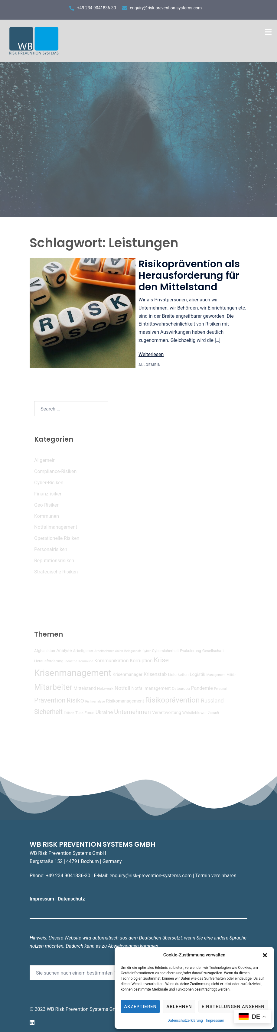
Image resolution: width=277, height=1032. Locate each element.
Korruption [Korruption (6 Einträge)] (141, 661)
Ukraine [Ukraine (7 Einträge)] (104, 712)
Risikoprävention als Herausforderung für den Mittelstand (189, 275)
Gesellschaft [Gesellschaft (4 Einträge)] (213, 650)
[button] (265, 955)
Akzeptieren (140, 1006)
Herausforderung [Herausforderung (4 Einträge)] (49, 661)
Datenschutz (72, 899)
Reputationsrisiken (54, 560)
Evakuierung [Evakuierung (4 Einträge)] (190, 650)
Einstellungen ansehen (233, 1006)
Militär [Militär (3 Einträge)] (231, 675)
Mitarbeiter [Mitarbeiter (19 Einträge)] (53, 687)
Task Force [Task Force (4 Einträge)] (84, 712)
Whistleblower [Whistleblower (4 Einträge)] (194, 712)
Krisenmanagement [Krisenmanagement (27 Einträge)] (72, 673)
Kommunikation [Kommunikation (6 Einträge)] (111, 661)
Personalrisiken (50, 549)
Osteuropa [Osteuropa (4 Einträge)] (181, 688)
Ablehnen (179, 1006)
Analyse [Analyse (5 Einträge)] (64, 650)
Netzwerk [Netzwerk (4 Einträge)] (105, 688)
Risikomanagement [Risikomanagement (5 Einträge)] (125, 701)
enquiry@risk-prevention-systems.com (166, 7)
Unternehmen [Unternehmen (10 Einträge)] (132, 712)
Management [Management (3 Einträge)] (216, 675)
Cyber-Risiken (48, 482)
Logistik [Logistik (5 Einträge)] (197, 674)
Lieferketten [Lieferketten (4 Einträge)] (178, 674)
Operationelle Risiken (56, 538)
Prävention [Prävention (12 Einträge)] (50, 700)
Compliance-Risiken (55, 471)
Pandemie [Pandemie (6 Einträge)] (202, 688)
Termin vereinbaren (215, 875)
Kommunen (46, 516)
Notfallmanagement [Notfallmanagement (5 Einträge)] (151, 688)
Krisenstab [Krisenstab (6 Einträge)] (155, 674)
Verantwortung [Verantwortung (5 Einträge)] (166, 712)
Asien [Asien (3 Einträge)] (119, 651)
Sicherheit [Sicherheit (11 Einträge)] (48, 712)
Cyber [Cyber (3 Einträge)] (146, 651)
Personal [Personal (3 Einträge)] (220, 689)
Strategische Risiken (56, 572)
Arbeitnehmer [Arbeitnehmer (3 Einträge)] (104, 651)
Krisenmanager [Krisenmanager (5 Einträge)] (127, 674)
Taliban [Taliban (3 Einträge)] (69, 713)
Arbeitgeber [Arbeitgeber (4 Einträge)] (83, 650)
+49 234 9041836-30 (96, 7)
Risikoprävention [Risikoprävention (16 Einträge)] (172, 700)
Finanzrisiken (48, 494)
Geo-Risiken (47, 505)
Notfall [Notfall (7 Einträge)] (122, 688)
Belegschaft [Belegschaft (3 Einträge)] (132, 651)
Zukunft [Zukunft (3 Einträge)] (213, 713)
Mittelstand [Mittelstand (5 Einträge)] (84, 688)
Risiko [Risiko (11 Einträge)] (75, 700)
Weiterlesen (151, 354)
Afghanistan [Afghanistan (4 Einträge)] (44, 650)
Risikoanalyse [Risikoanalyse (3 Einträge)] (95, 701)
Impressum (215, 1020)
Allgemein (149, 365)
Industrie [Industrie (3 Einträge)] (71, 661)
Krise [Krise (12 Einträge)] (161, 660)
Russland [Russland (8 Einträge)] (212, 700)
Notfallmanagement (55, 527)
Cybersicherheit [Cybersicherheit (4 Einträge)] (165, 650)
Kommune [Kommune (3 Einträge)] (85, 661)
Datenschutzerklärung (185, 1020)
